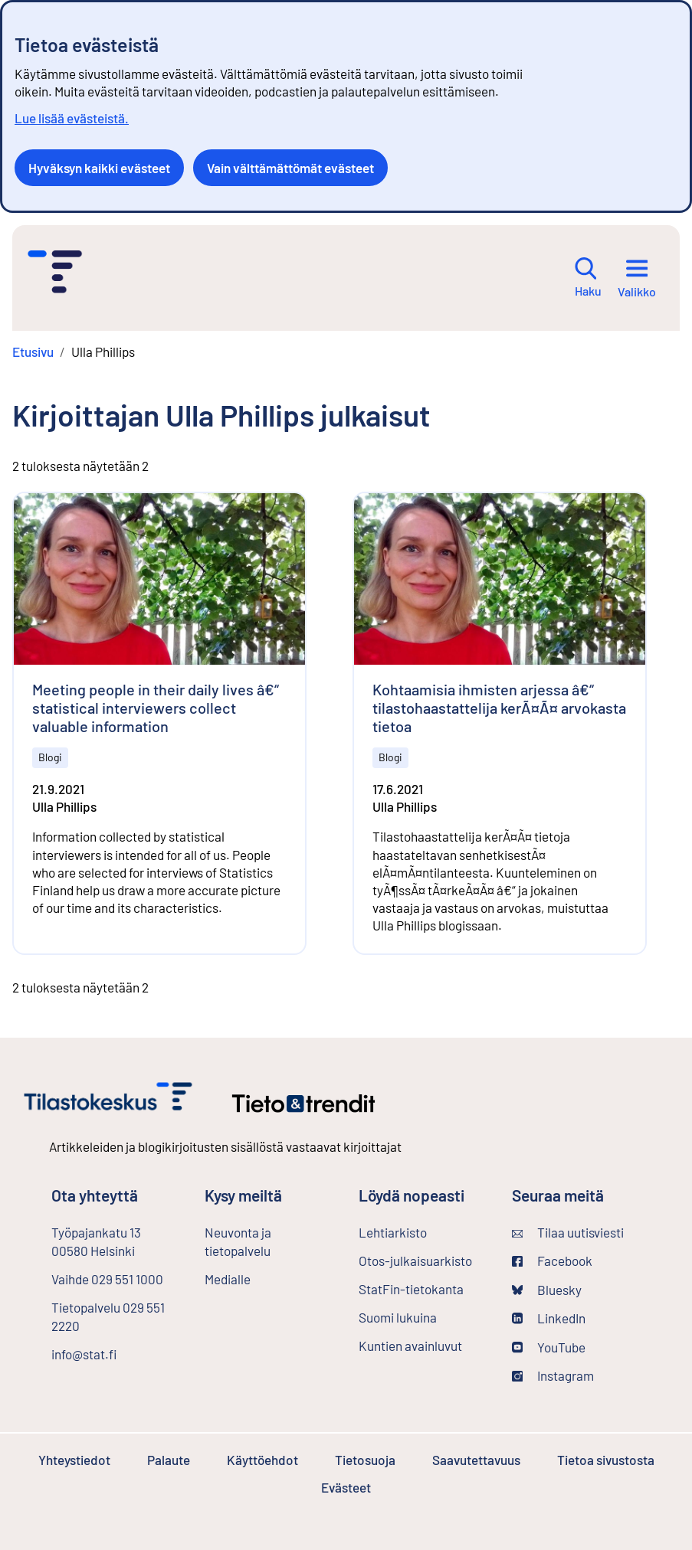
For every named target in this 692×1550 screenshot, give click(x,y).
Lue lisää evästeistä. (72, 118)
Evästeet (346, 1487)
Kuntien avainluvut (410, 1345)
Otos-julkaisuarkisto (423, 1259)
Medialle (228, 1279)
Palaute (168, 1459)
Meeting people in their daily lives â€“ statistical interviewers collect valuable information (155, 707)
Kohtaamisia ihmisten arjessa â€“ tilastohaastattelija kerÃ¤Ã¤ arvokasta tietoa (499, 707)
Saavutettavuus (476, 1459)
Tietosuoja (365, 1459)
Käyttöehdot (262, 1459)
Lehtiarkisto (423, 1231)
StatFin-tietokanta (423, 1288)
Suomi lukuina (398, 1317)
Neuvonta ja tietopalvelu (238, 1241)
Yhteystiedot (74, 1459)
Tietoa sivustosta (605, 1459)
